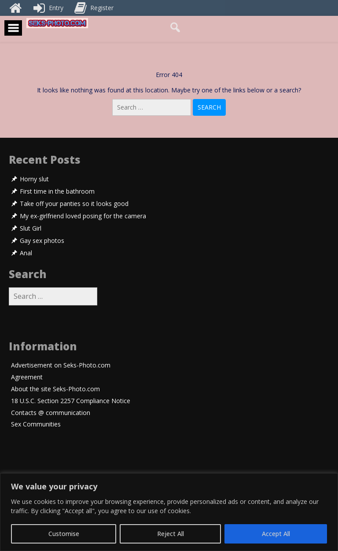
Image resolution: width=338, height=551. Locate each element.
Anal (26, 253)
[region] (169, 512)
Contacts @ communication (50, 413)
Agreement (27, 377)
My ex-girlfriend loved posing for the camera (83, 216)
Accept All (276, 533)
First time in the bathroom (57, 191)
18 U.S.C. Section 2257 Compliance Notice (70, 401)
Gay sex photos (42, 241)
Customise (63, 533)
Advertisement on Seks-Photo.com (60, 365)
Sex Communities (36, 424)
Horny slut (34, 179)
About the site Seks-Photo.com (55, 389)
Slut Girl (30, 228)
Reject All (170, 533)
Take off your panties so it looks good (74, 204)
